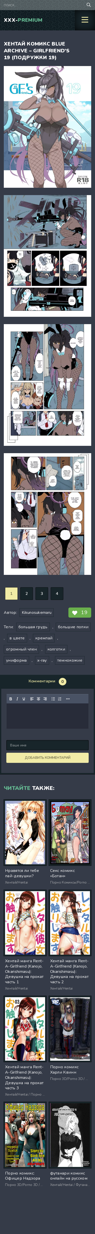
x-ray (42, 660)
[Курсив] (17, 699)
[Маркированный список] (53, 699)
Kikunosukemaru (36, 612)
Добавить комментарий (47, 758)
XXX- (23, 20)
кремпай (43, 638)
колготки (56, 649)
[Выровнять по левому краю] (32, 699)
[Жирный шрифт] (10, 699)
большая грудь (33, 627)
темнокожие (69, 660)
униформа (16, 660)
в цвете (17, 638)
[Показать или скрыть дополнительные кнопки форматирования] (68, 699)
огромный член (21, 649)
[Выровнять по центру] (38, 699)
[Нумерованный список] (59, 699)
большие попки (73, 627)
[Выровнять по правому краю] (45, 699)
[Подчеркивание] (24, 699)
